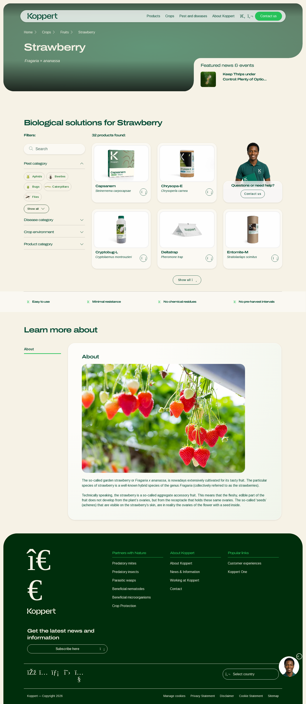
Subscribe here (81, 649)
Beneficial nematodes (128, 589)
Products (153, 16)
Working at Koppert (184, 580)
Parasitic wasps (124, 580)
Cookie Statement (251, 696)
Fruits (64, 32)
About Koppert (223, 16)
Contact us (268, 16)
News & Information (185, 572)
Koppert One (237, 572)
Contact (176, 589)
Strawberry (86, 32)
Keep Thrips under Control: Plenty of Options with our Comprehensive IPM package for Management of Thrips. (245, 77)
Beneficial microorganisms (131, 597)
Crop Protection (124, 606)
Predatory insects (125, 572)
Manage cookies (174, 696)
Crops (169, 16)
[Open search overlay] (243, 16)
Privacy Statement (203, 696)
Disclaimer (227, 696)
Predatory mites (124, 563)
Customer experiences (244, 563)
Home (28, 32)
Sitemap (273, 696)
